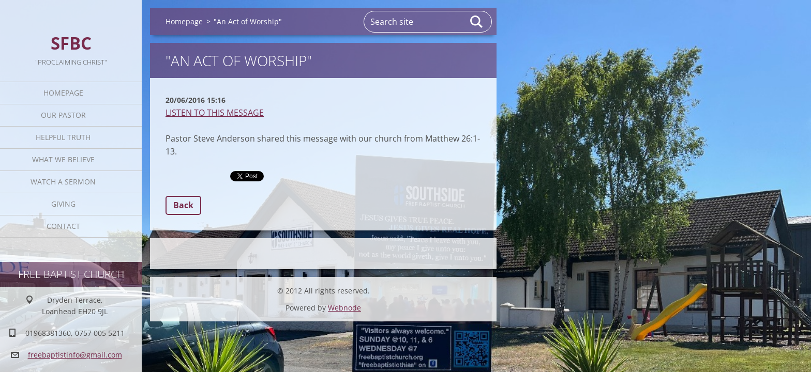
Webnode (344, 308)
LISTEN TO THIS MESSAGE (215, 112)
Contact (63, 226)
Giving (63, 204)
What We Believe (63, 159)
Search (477, 21)
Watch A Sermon (63, 182)
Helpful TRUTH (63, 137)
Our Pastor (63, 115)
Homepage (63, 93)
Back (183, 205)
